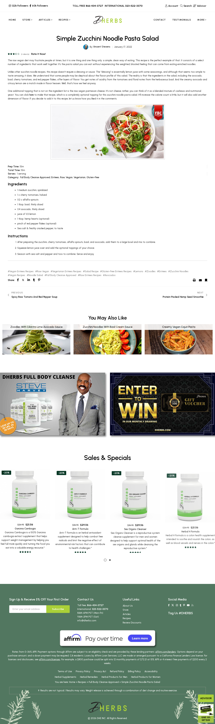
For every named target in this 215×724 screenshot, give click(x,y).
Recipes (127, 624)
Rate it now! (38, 53)
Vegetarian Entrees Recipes (66, 271)
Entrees (55, 177)
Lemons (139, 271)
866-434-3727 (94, 5)
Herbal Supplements (65, 682)
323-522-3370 (133, 5)
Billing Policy (134, 677)
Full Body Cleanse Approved (35, 177)
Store (125, 615)
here (31, 94)
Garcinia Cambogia (25, 540)
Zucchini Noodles (179, 271)
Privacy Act (100, 677)
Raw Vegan (43, 271)
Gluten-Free (93, 177)
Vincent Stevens (101, 46)
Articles (127, 620)
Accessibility (151, 677)
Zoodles (151, 271)
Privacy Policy (83, 677)
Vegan (69, 177)
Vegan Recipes (17, 275)
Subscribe (58, 614)
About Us (128, 611)
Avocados (110, 275)
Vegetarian (79, 177)
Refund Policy (117, 677)
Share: (11, 280)
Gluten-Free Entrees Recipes (117, 271)
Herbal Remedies (89, 682)
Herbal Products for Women (145, 682)
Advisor (206, 698)
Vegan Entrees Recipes (22, 271)
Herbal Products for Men (114, 682)
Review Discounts (132, 628)
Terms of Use (65, 677)
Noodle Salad (35, 275)
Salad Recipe (92, 271)
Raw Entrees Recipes (90, 275)
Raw (62, 177)
